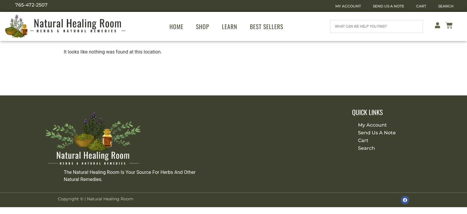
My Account (348, 6)
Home (176, 26)
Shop (202, 26)
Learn (229, 26)
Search (446, 6)
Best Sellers (266, 26)
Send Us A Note (388, 6)
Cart (421, 6)
